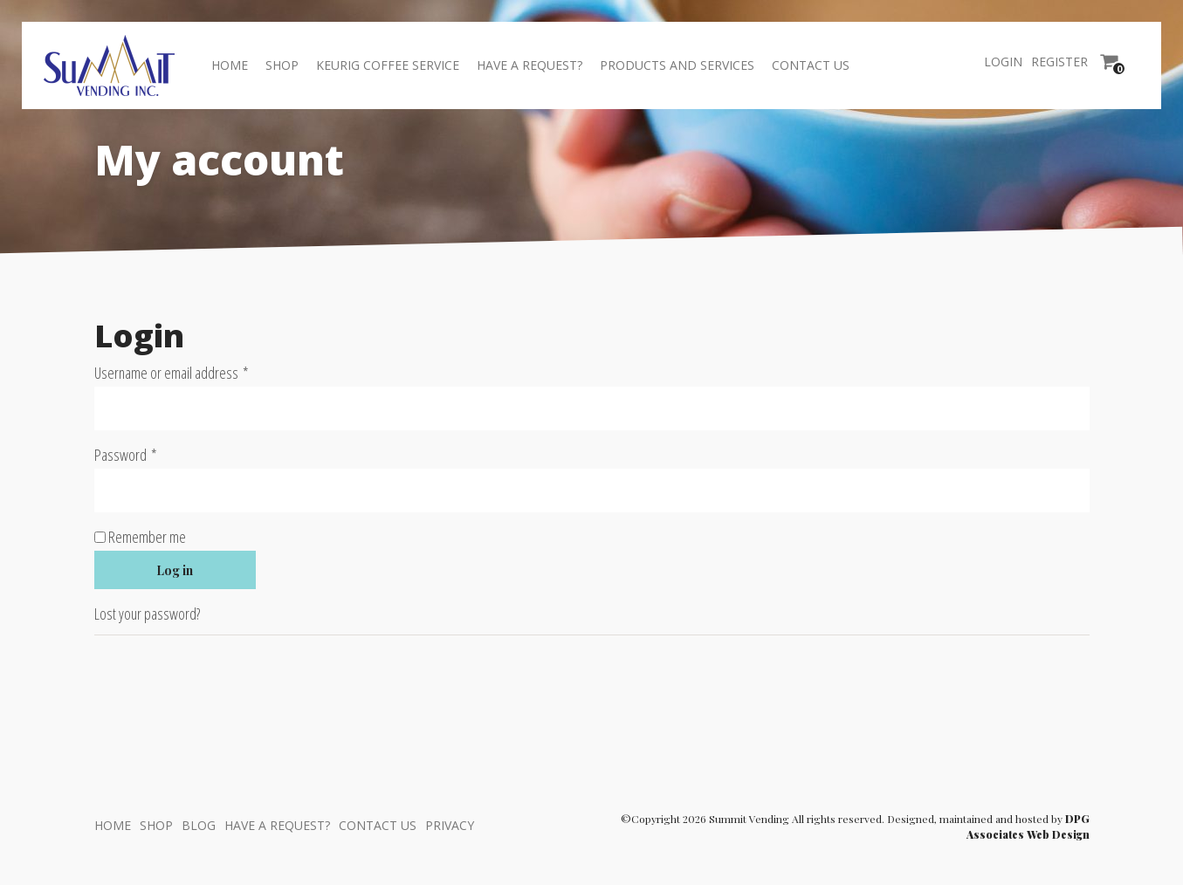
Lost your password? (147, 613)
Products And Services (677, 65)
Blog (199, 825)
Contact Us (810, 65)
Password (149, 454)
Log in (174, 570)
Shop (282, 65)
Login (1003, 61)
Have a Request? (529, 65)
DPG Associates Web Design (1028, 826)
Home (229, 65)
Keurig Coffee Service (387, 65)
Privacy (449, 825)
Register (1059, 61)
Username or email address (195, 372)
